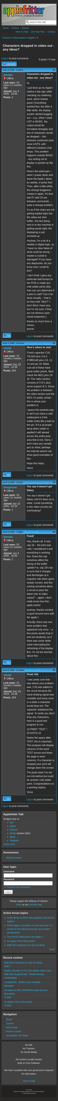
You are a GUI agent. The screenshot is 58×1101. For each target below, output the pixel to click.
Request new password (18, 887)
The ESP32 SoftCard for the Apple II (25, 937)
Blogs (9, 1019)
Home (6, 28)
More (51, 949)
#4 (54, 532)
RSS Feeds (12, 1027)
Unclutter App (35, 904)
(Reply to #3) (31, 532)
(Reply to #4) (32, 670)
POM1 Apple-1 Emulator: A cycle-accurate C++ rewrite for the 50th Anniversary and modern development (30, 929)
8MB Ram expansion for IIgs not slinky (26, 945)
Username (10, 871)
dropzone (10, 487)
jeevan (8, 74)
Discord (13, 829)
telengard (8, 986)
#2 (54, 343)
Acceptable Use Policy (17, 1035)
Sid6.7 (7, 966)
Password (10, 879)
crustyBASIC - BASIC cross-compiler (22, 982)
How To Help (21, 31)
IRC (12, 822)
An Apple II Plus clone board (21, 941)
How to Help (29, 1081)
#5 (54, 670)
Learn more (9, 844)
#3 (54, 482)
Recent (25, 28)
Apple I (32, 37)
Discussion (19, 37)
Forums (15, 28)
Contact (51, 31)
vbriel (7, 348)
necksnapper (10, 978)
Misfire (13, 833)
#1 (54, 70)
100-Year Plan (38, 31)
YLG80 (7, 997)
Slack (12, 837)
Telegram (14, 840)
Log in (5, 58)
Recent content (13, 857)
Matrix (13, 826)
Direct (19, 904)
